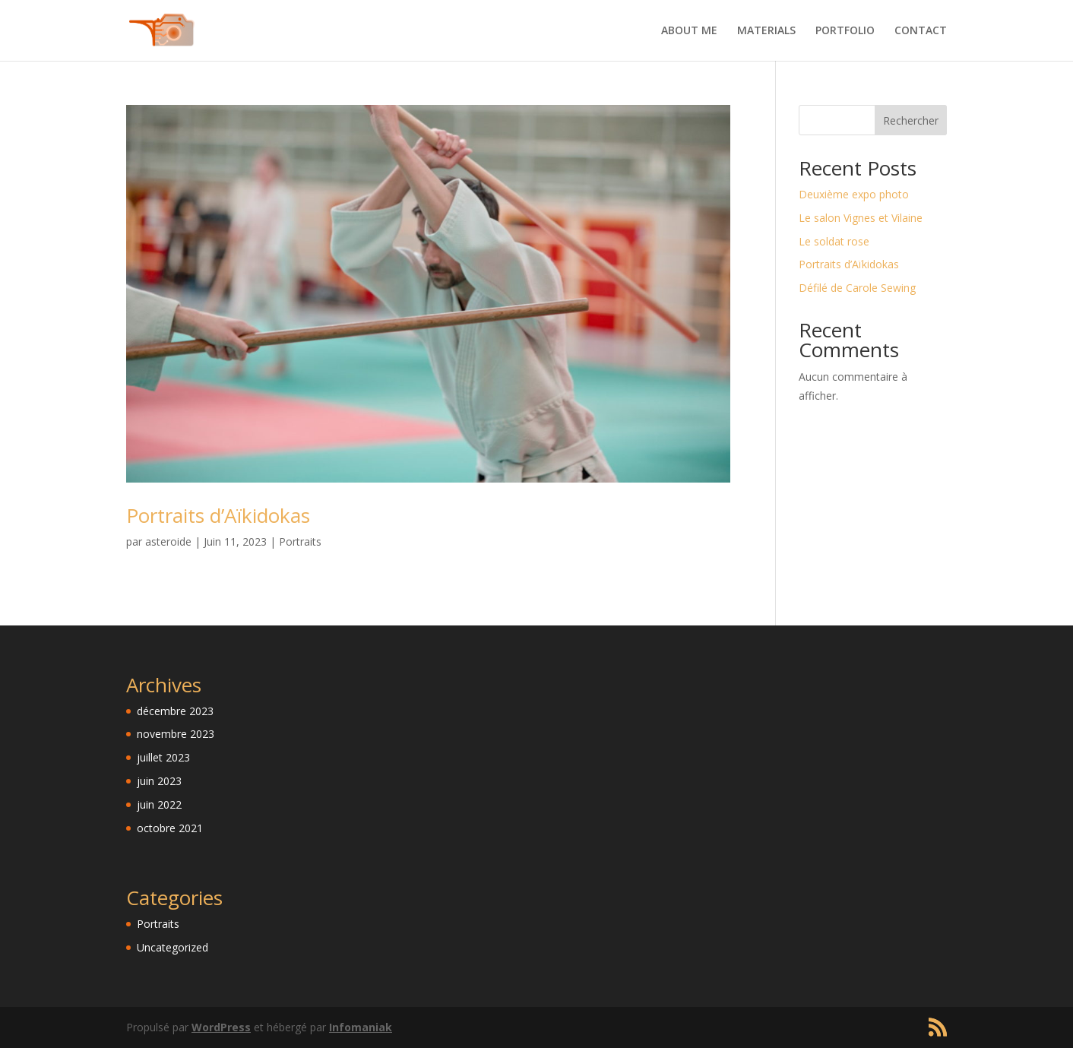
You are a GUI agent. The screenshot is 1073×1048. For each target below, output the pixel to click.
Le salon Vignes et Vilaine (861, 218)
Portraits (300, 541)
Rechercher (910, 120)
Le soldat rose (834, 241)
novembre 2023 (175, 734)
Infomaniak (360, 1027)
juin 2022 (159, 804)
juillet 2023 (163, 757)
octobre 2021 (170, 828)
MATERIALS (766, 31)
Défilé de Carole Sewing (857, 287)
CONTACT (920, 31)
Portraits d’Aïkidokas (218, 515)
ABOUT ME (689, 31)
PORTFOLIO (845, 31)
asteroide (168, 541)
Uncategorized (172, 947)
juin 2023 (159, 781)
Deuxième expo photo (854, 194)
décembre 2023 (175, 711)
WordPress (221, 1027)
